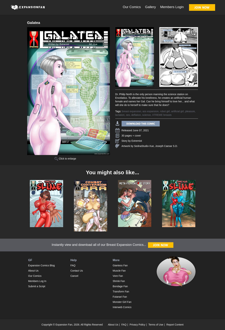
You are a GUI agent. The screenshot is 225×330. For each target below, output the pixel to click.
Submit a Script (36, 286)
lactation (120, 114)
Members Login (172, 7)
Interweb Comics (122, 307)
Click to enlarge (65, 158)
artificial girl (177, 111)
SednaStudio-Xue (144, 146)
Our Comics (132, 7)
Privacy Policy (137, 324)
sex (128, 114)
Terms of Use (155, 324)
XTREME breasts (162, 114)
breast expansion (131, 111)
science (146, 114)
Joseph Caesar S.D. (166, 146)
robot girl (165, 111)
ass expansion (150, 111)
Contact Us (77, 270)
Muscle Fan (119, 270)
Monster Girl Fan (122, 302)
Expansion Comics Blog (41, 265)
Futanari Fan (120, 296)
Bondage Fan (120, 286)
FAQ (73, 265)
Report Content (174, 324)
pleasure (190, 111)
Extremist (136, 140)
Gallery (150, 7)
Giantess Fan (120, 265)
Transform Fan (121, 291)
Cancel (74, 275)
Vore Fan (118, 275)
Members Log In (37, 281)
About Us (33, 270)
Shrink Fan (119, 281)
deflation (136, 114)
